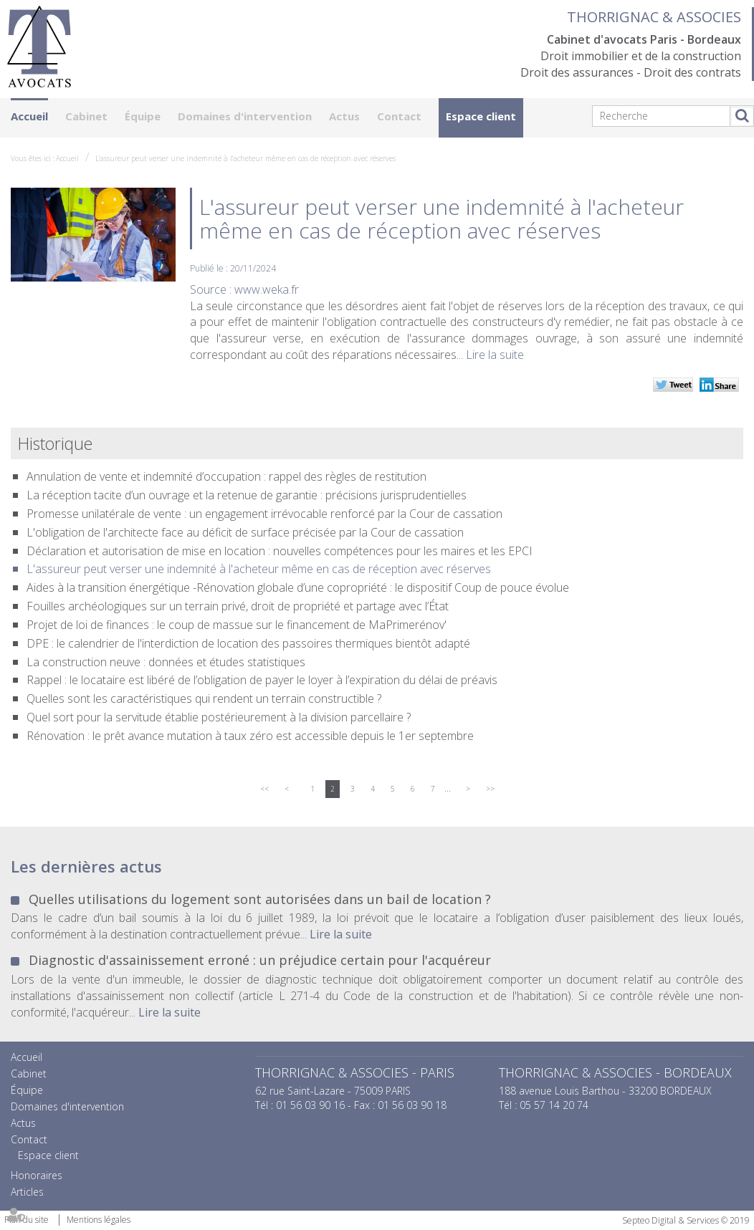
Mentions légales (98, 1220)
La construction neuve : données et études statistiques (166, 662)
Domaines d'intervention (245, 116)
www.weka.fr (266, 289)
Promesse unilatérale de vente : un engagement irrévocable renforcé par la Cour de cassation (264, 514)
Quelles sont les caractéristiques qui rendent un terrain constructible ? (204, 698)
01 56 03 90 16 (310, 1105)
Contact (399, 116)
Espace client (481, 116)
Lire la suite (495, 354)
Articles (27, 1191)
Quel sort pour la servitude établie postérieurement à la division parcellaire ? (219, 717)
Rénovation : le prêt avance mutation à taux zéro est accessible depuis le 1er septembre (250, 736)
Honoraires (36, 1175)
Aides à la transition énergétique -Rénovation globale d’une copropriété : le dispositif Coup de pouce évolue (298, 587)
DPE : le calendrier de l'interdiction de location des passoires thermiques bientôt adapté (248, 643)
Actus (344, 116)
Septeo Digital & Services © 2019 (686, 1220)
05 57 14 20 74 (554, 1105)
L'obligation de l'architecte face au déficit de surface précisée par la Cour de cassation (245, 532)
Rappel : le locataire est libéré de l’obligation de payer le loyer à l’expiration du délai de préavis (262, 680)
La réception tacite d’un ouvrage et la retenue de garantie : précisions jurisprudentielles (247, 495)
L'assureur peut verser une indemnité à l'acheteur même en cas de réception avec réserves (245, 158)
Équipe (143, 116)
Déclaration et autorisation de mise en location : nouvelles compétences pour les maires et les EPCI (280, 551)
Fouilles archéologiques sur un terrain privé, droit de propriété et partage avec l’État (238, 606)
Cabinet (86, 116)
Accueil (29, 116)
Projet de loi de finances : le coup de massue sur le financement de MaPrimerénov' (237, 625)
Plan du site (26, 1220)
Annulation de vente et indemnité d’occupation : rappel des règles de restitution (226, 476)
